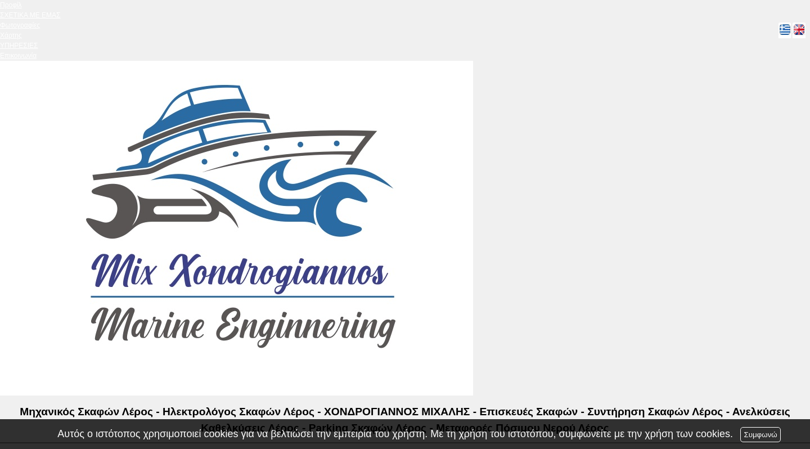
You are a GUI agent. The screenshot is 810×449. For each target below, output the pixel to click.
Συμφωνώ (760, 434)
